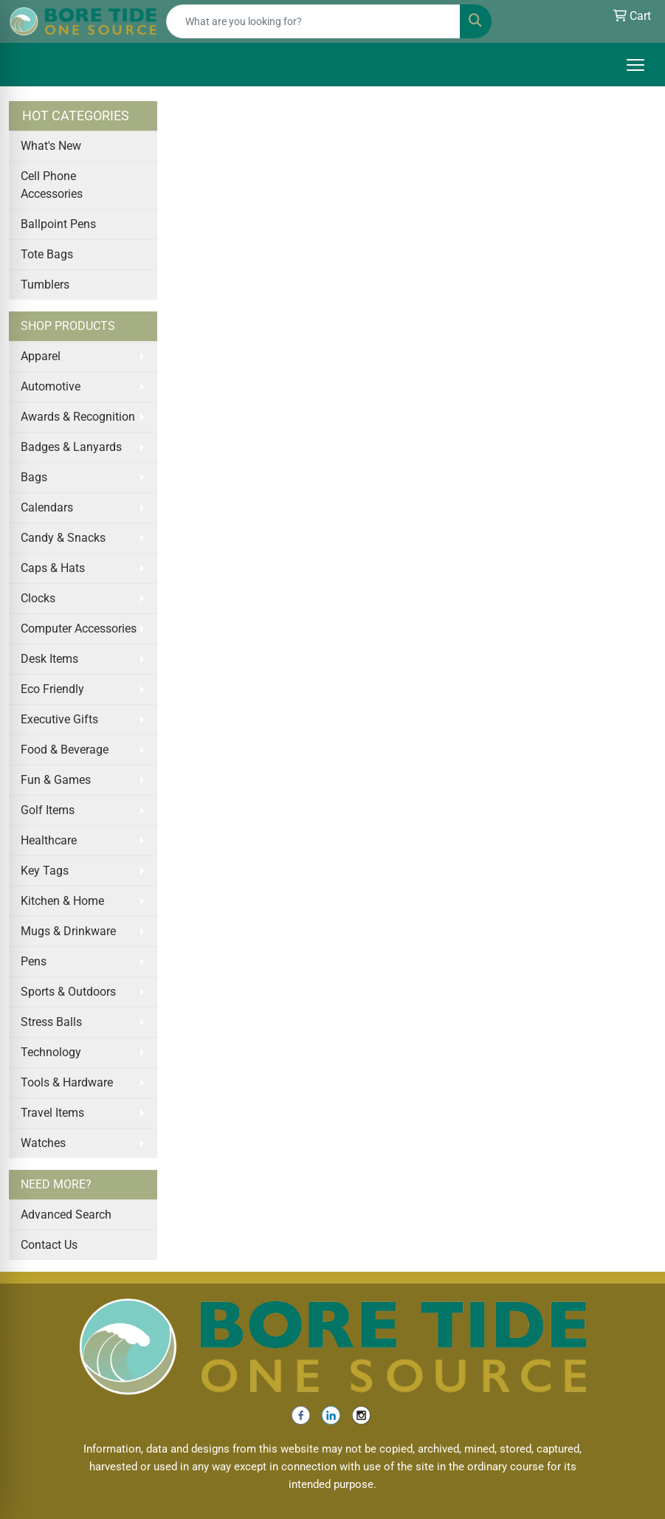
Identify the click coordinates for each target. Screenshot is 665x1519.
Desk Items (49, 659)
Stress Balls (51, 1022)
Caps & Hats (53, 568)
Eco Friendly (52, 689)
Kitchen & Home (62, 901)
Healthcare (49, 840)
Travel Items (52, 1113)
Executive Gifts (59, 719)
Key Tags (45, 871)
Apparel (41, 356)
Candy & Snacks (63, 538)
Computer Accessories (79, 628)
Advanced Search (66, 1215)
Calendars (47, 507)
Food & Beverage (64, 750)
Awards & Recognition (78, 417)
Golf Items (48, 810)
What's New (51, 146)
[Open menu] (635, 65)
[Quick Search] (313, 21)
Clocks (38, 598)
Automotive (50, 386)
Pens (33, 961)
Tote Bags (47, 254)
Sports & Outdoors (68, 992)
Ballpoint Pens (58, 224)
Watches (43, 1143)
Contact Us (49, 1245)
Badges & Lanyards (71, 447)
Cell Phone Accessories (52, 185)
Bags (34, 477)
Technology (51, 1052)
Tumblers (45, 285)
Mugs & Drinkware (68, 931)
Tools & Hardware (67, 1082)
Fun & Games (56, 780)
